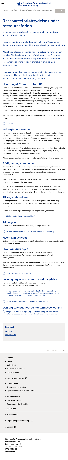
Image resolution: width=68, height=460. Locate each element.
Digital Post (11, 365)
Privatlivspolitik (13, 396)
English (12, 427)
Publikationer (12, 414)
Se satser (9, 123)
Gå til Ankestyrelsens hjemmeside (20, 216)
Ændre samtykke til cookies (17, 404)
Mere (60, 11)
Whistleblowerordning (16, 369)
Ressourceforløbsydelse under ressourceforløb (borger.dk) (30, 231)
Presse (9, 361)
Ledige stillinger (13, 372)
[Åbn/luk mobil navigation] (2, 3)
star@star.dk (10, 335)
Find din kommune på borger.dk (18, 273)
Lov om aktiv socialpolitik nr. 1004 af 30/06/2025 (26, 301)
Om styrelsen (12, 383)
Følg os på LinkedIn (17, 378)
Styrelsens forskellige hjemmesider (20, 391)
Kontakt (10, 357)
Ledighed (13, 10)
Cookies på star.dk (14, 400)
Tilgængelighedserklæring (20, 420)
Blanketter (11, 408)
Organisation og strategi (16, 387)
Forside (5, 10)
